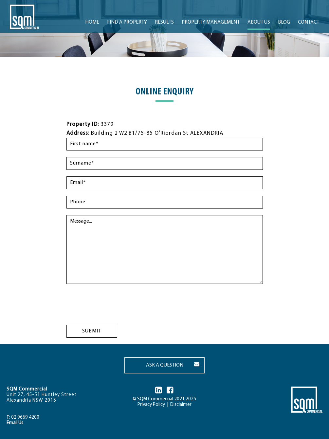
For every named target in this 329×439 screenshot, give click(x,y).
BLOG (284, 22)
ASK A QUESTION (164, 365)
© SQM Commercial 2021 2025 (164, 399)
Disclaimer (180, 404)
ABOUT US (258, 22)
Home (92, 22)
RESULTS (164, 22)
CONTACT (308, 22)
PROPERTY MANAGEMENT (211, 22)
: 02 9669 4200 (23, 417)
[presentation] (116, 303)
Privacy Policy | (152, 404)
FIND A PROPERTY (127, 22)
